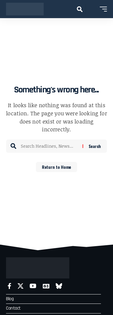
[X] (20, 286)
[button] (79, 9)
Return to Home (56, 167)
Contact (13, 308)
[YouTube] (33, 286)
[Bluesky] (59, 286)
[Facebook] (9, 286)
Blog (10, 299)
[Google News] (46, 286)
